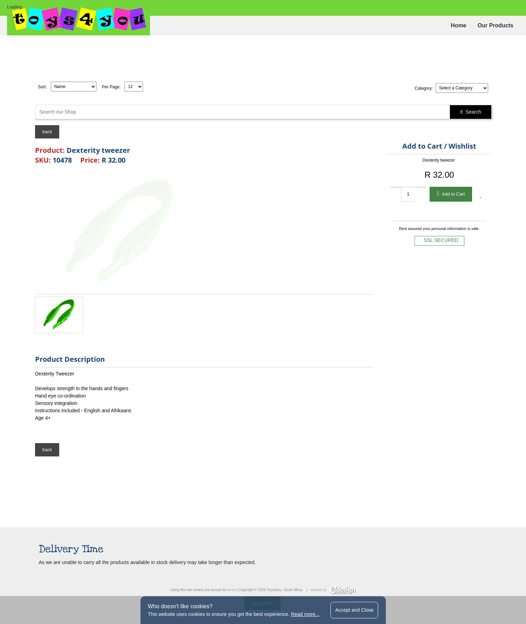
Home (458, 25)
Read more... (305, 614)
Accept (354, 610)
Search (470, 112)
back (47, 131)
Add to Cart (451, 193)
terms (231, 590)
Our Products (495, 25)
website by (333, 590)
